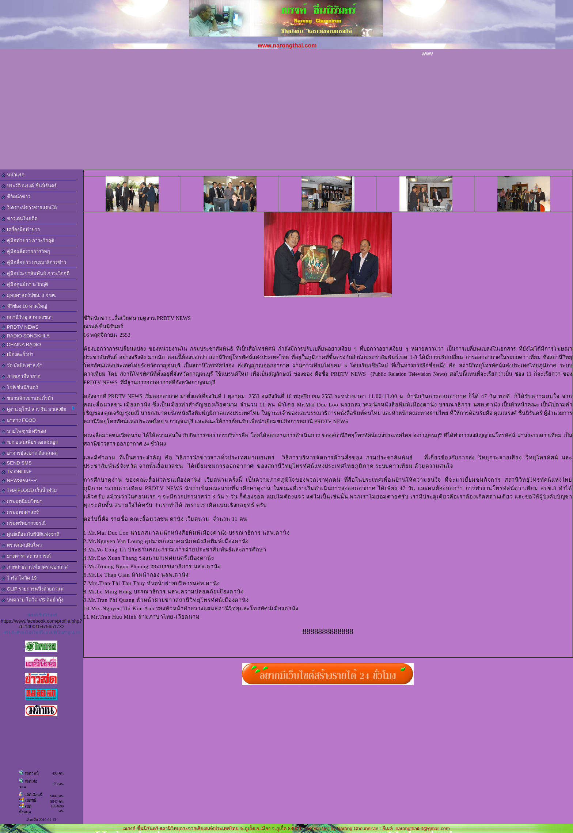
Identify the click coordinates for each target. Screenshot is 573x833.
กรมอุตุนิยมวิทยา (21, 501)
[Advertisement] (286, 115)
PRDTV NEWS (19, 327)
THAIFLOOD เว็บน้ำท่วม (29, 490)
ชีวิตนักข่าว (15, 196)
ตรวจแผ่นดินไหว (21, 545)
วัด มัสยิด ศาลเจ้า (21, 365)
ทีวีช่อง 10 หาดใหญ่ (24, 306)
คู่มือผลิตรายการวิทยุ (25, 251)
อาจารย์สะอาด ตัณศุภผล (29, 453)
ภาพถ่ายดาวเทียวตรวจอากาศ (34, 567)
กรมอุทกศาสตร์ (20, 512)
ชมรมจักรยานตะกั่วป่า (27, 398)
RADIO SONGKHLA (25, 336)
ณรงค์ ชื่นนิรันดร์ (42, 615)
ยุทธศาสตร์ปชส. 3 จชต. (28, 295)
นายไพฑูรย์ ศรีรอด (23, 431)
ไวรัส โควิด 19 (19, 578)
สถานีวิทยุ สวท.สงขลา (27, 317)
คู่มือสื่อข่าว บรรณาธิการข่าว (33, 262)
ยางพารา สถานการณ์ (26, 556)
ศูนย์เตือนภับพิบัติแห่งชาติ (30, 534)
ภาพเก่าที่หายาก (21, 376)
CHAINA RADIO (21, 344)
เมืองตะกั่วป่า (17, 354)
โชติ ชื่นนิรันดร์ (19, 387)
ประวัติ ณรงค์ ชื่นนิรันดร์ (29, 185)
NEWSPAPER (19, 480)
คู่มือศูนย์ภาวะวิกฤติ (24, 284)
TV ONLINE (16, 471)
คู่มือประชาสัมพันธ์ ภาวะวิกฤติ (35, 273)
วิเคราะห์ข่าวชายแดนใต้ (29, 207)
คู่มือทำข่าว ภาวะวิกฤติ (27, 240)
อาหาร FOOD (18, 420)
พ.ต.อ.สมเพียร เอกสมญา (29, 442)
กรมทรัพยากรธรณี (23, 523)
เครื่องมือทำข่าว (20, 229)
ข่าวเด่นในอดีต (19, 218)
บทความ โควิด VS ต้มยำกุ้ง (32, 600)
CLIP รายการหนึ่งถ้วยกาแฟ (32, 589)
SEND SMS (16, 463)
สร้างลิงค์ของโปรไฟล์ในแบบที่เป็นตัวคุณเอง (41, 632)
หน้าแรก (12, 174)
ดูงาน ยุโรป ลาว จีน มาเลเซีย (38, 409)
